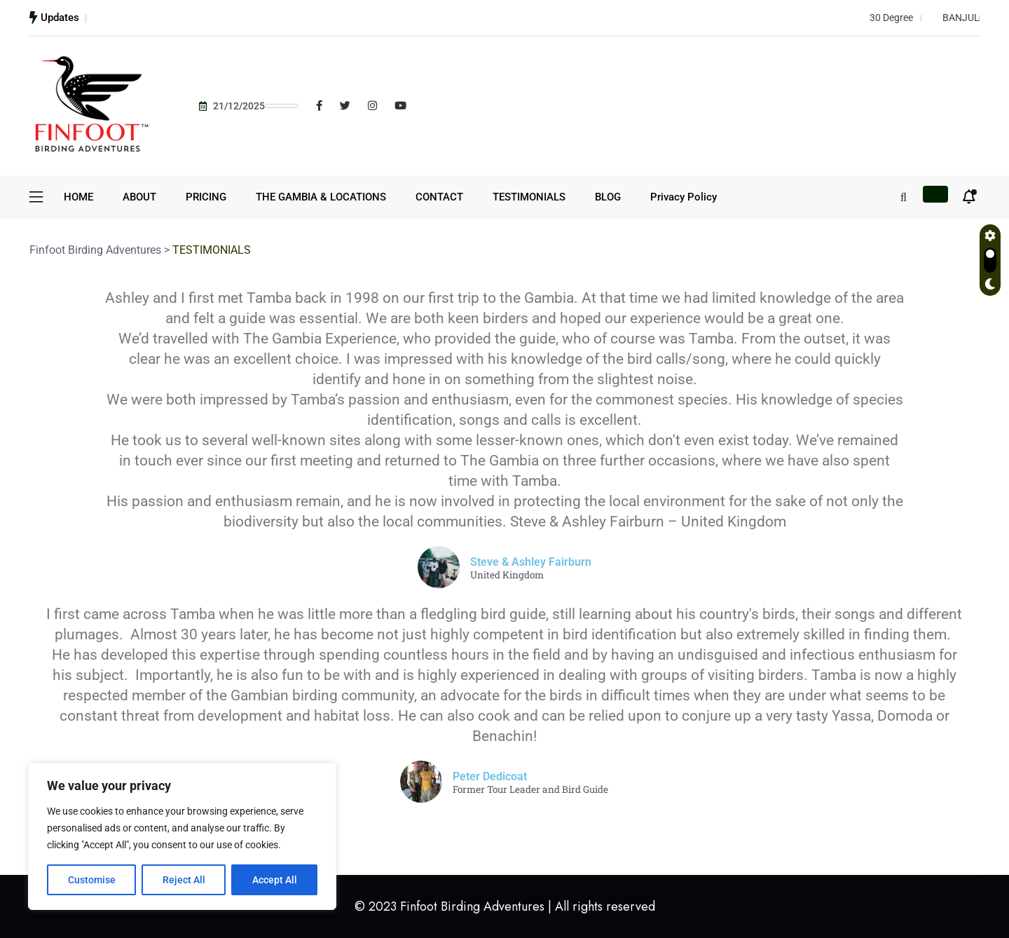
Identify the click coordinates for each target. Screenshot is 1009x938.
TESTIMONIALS (529, 197)
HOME (78, 197)
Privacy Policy (683, 197)
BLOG (608, 197)
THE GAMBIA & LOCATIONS (321, 197)
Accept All (274, 879)
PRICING (206, 197)
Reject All (184, 879)
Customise (92, 879)
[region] (182, 836)
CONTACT (439, 197)
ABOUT (139, 197)
